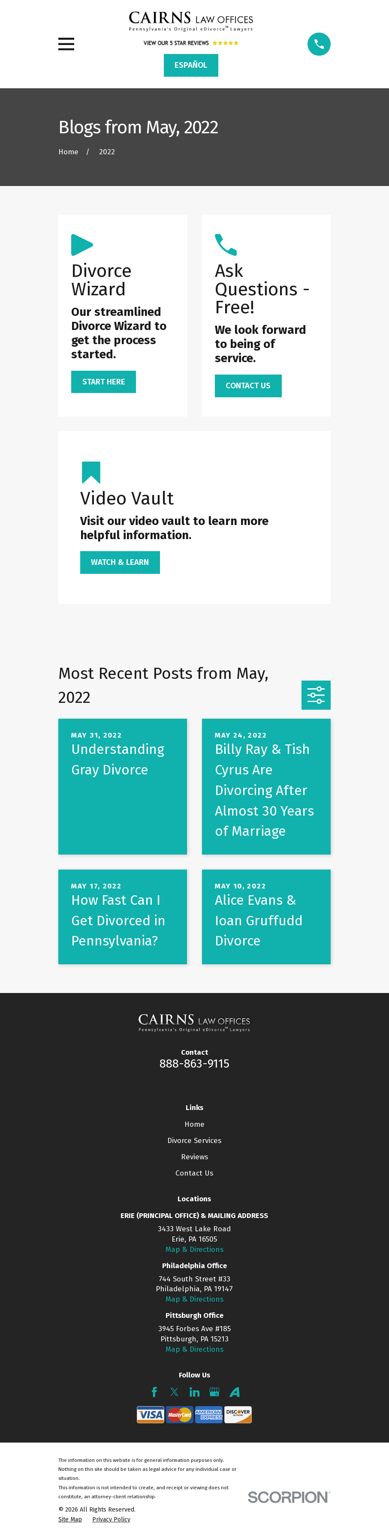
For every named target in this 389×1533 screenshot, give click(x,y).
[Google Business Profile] (214, 1392)
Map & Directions (194, 1249)
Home (194, 1124)
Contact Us (194, 1173)
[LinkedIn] (195, 1392)
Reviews (194, 1156)
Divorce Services (194, 1140)
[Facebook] (154, 1392)
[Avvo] (234, 1392)
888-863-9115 (194, 1064)
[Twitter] (174, 1392)
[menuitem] (70, 1519)
